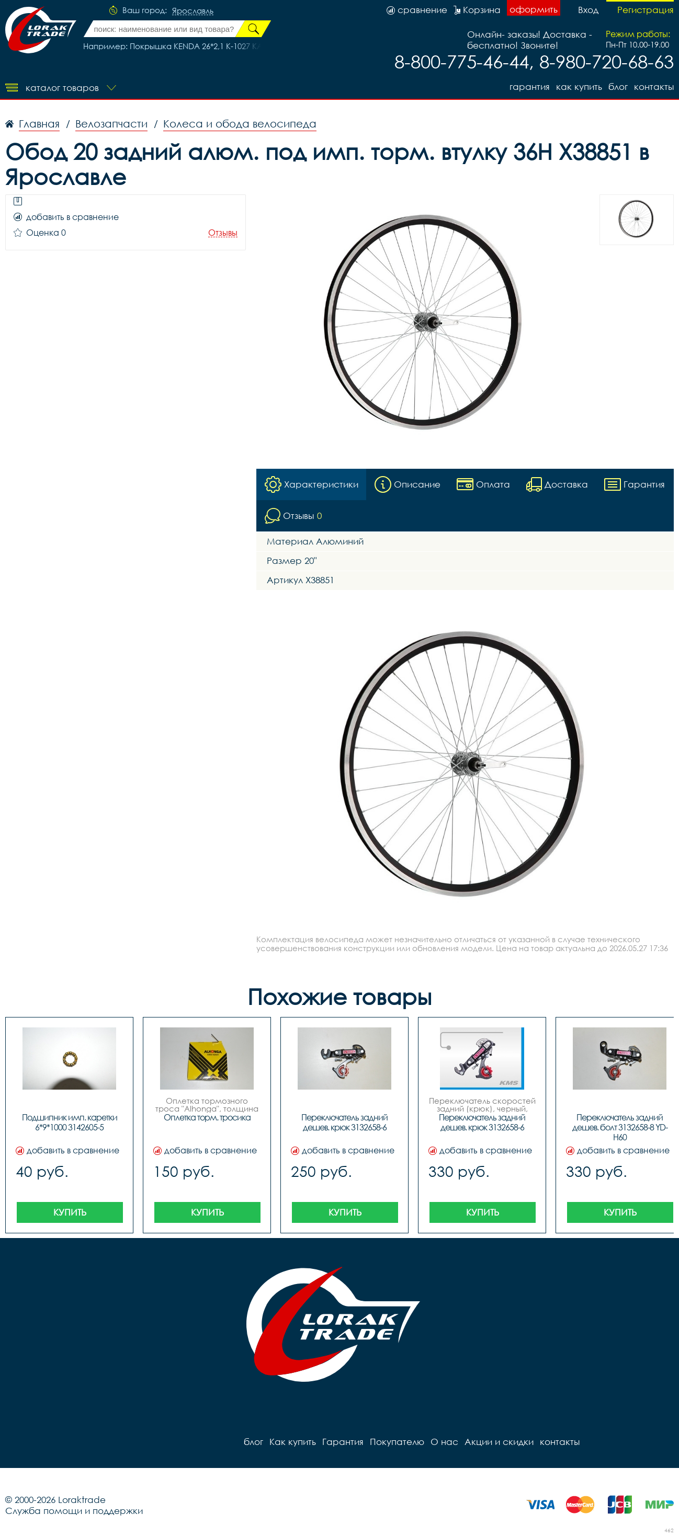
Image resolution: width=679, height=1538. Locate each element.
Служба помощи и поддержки (74, 1510)
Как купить (579, 86)
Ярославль (192, 11)
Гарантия (530, 86)
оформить (534, 9)
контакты (654, 86)
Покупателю (397, 1441)
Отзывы (222, 232)
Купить (69, 1212)
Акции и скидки (499, 1441)
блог (618, 86)
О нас (444, 1441)
